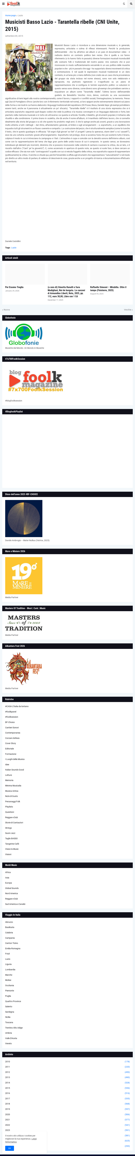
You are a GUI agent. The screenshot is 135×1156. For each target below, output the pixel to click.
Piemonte (9, 990)
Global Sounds (12, 888)
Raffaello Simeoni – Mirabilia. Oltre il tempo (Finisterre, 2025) (108, 289)
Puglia (8, 996)
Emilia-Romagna (12, 948)
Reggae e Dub (11, 817)
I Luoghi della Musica (15, 759)
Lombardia (10, 969)
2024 (67, 1135)
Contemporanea (12, 733)
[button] (3, 3)
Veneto (8, 1043)
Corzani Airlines (12, 738)
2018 (67, 1103)
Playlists (9, 807)
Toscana (9, 1022)
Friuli (7, 953)
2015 (67, 1088)
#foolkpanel (10, 711)
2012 (67, 1072)
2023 (67, 1130)
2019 (67, 1109)
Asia (7, 877)
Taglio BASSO (11, 838)
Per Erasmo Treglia (14, 287)
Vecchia (127, 309)
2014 (67, 1082)
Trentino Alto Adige (14, 1028)
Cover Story (10, 743)
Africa (8, 872)
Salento (8, 1006)
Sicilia (7, 1017)
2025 (67, 1140)
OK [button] (9, 1148)
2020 (67, 1114)
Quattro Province (13, 1001)
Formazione (10, 754)
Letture (8, 775)
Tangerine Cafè (12, 844)
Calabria (9, 932)
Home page (10, 15)
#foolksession (11, 717)
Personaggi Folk (12, 801)
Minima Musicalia (13, 785)
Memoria (9, 780)
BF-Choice (10, 722)
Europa (8, 883)
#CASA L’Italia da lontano (17, 706)
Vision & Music (12, 849)
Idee (7, 764)
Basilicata (9, 927)
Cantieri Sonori (12, 727)
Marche (8, 975)
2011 (67, 1066)
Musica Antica (11, 791)
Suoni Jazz (10, 833)
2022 (67, 1125)
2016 (67, 1093)
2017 (67, 1098)
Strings (8, 828)
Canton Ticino (11, 943)
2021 (67, 1119)
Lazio (20, 15)
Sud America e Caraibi (15, 904)
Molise (8, 980)
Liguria (8, 964)
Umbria (8, 1033)
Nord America (11, 893)
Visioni (8, 854)
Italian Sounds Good (14, 770)
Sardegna (9, 1012)
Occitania (9, 985)
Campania (10, 938)
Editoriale (9, 748)
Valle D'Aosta (11, 1038)
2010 (67, 1061)
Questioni (9, 812)
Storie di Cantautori (14, 822)
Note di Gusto (11, 796)
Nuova (7, 309)
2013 (67, 1077)
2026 (67, 1146)
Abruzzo (9, 922)
